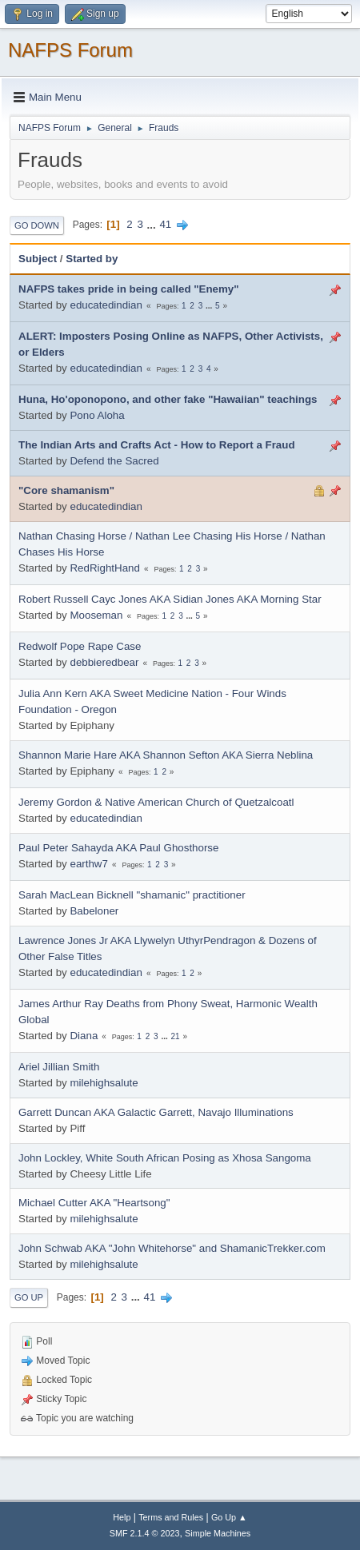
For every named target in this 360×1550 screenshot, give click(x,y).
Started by (92, 259)
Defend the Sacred (114, 461)
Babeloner (94, 911)
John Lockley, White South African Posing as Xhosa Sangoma (164, 1158)
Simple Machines (217, 1533)
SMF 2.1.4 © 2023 (145, 1533)
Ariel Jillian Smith (58, 1067)
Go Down (36, 225)
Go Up (28, 1297)
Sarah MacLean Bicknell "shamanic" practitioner (132, 895)
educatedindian (106, 305)
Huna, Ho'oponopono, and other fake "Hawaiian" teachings (167, 399)
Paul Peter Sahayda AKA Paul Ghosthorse (118, 848)
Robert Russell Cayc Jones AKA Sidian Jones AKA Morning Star (170, 599)
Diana (84, 1036)
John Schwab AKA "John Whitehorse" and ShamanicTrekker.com (172, 1248)
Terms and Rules (170, 1517)
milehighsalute (104, 1083)
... (153, 224)
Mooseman (96, 615)
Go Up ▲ (229, 1517)
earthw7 (88, 864)
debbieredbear (104, 662)
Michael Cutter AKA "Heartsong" (94, 1203)
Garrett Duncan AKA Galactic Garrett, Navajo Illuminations (156, 1112)
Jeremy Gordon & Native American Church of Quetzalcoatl (156, 802)
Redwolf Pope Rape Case (79, 646)
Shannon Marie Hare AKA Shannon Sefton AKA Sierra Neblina (165, 755)
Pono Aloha (97, 415)
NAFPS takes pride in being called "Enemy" (128, 289)
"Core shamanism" (66, 490)
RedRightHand (104, 568)
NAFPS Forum (70, 50)
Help (121, 1517)
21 (174, 1036)
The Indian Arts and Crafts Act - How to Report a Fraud (156, 445)
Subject (37, 259)
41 (165, 224)
